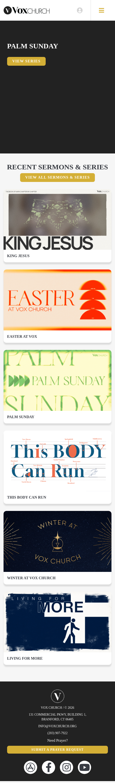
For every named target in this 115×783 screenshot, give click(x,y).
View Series (26, 63)
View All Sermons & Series (57, 179)
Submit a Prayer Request (57, 751)
